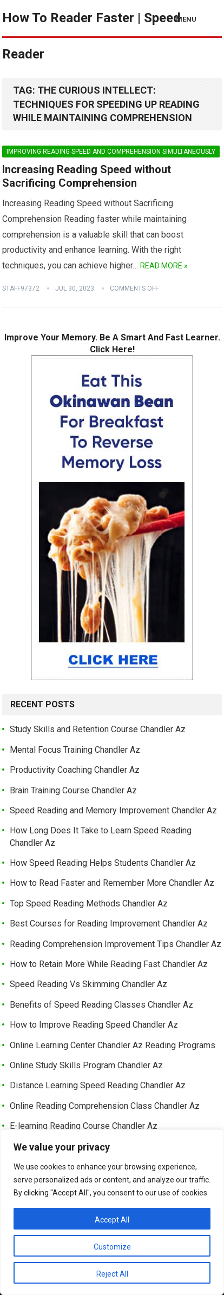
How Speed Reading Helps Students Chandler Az (103, 863)
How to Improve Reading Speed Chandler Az (94, 1025)
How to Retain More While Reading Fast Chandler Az (109, 964)
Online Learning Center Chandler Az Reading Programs (112, 1045)
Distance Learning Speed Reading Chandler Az (98, 1085)
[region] (112, 1212)
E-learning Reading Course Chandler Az (83, 1126)
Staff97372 (20, 288)
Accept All (112, 1219)
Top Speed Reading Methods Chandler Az (89, 903)
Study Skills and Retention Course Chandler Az (98, 729)
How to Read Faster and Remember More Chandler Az (112, 883)
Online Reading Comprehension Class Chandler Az (105, 1106)
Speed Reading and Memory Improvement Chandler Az (113, 810)
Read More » (164, 265)
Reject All (112, 1274)
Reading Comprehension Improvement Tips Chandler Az (115, 944)
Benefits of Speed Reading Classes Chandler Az (101, 1005)
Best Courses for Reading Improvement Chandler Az (109, 923)
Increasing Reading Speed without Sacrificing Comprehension (86, 176)
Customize (112, 1247)
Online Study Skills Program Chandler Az (86, 1065)
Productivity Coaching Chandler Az (75, 770)
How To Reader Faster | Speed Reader (91, 36)
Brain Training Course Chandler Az (73, 790)
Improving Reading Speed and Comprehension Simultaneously (110, 151)
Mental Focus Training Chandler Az (75, 750)
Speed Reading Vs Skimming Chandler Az (88, 984)
